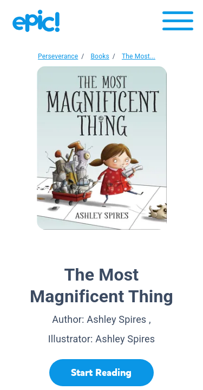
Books (99, 56)
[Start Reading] (101, 372)
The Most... (138, 56)
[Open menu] (178, 23)
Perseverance (58, 56)
